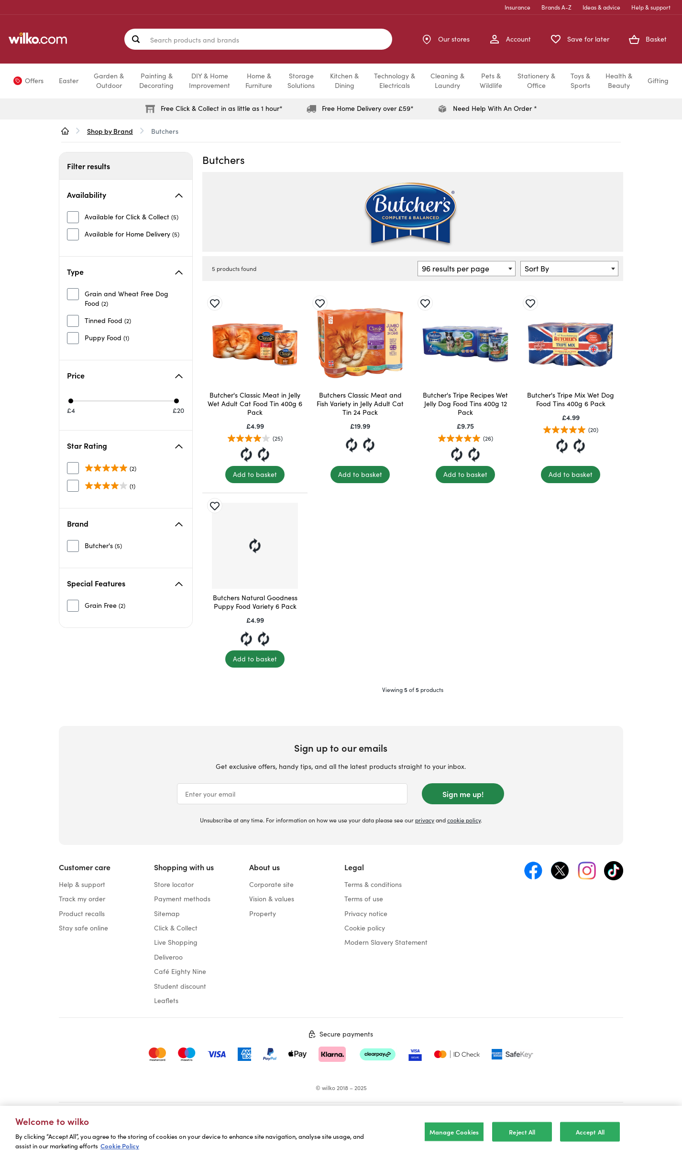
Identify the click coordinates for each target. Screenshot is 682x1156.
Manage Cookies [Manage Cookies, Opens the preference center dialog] (454, 1140)
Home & (258, 80)
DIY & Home (209, 80)
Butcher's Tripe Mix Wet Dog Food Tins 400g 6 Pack (570, 399)
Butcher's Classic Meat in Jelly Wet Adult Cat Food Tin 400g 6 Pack (255, 404)
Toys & (580, 80)
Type (125, 271)
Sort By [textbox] (537, 268)
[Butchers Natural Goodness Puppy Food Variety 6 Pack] (255, 546)
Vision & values (271, 898)
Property (262, 913)
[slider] (124, 400)
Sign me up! (463, 794)
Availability (125, 194)
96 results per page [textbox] (455, 268)
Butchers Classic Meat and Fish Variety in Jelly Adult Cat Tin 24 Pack (360, 404)
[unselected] (122, 217)
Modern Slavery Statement (386, 942)
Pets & (491, 80)
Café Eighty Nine (180, 971)
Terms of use (363, 898)
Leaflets (166, 1000)
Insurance (517, 7)
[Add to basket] (255, 474)
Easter (68, 80)
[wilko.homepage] (65, 131)
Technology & (394, 80)
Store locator (174, 884)
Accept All (590, 1140)
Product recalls (82, 913)
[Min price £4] (70, 401)
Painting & (156, 80)
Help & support (651, 7)
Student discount (180, 986)
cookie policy (464, 820)
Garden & (109, 80)
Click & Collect (176, 927)
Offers (34, 80)
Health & (618, 80)
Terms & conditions (373, 884)
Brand (125, 523)
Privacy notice (365, 913)
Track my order (82, 898)
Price (125, 375)
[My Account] (510, 39)
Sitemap (167, 913)
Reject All (522, 1140)
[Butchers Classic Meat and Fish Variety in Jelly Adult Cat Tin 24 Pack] (360, 343)
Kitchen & (344, 80)
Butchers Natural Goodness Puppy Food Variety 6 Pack (255, 602)
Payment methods (182, 898)
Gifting (658, 80)
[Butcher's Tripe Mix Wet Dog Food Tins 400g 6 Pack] (570, 343)
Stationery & (536, 80)
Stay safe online (83, 927)
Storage (301, 80)
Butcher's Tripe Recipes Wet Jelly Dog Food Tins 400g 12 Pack (465, 404)
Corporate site (271, 884)
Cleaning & (447, 80)
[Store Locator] (445, 39)
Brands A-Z (556, 7)
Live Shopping (176, 942)
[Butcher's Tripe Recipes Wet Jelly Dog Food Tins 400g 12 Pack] (465, 343)
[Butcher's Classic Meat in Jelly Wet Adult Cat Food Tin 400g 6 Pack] (255, 343)
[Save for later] (214, 303)
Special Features (125, 583)
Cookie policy (364, 927)
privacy (424, 820)
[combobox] (467, 268)
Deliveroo (168, 957)
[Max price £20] (176, 401)
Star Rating (125, 445)
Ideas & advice (601, 7)
